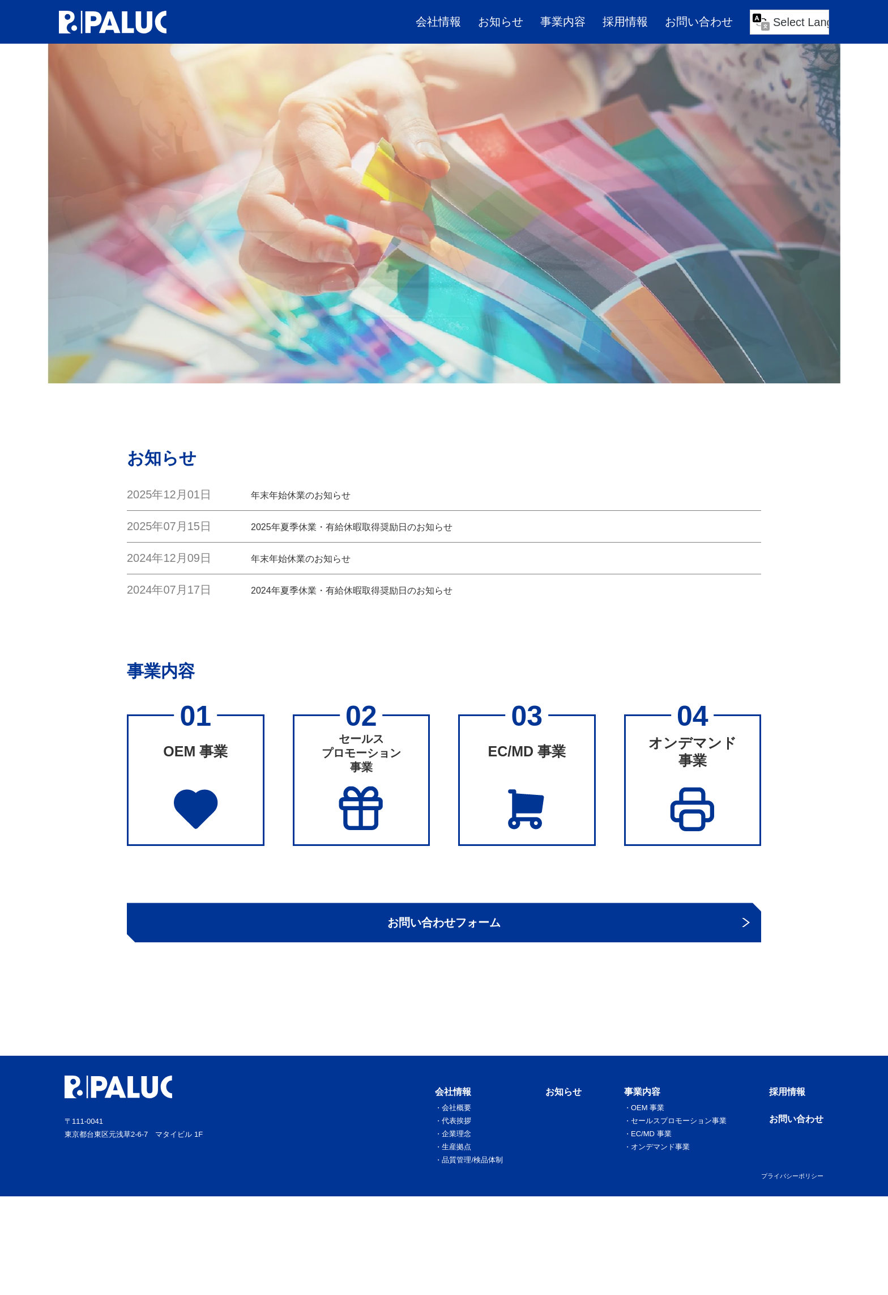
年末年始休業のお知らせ (313, 494)
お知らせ (500, 21)
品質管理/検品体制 (482, 1201)
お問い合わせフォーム (444, 953)
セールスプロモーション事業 (682, 1164)
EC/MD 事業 (657, 1176)
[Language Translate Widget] (789, 22)
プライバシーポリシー (792, 1217)
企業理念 (467, 1176)
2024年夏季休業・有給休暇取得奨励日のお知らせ (377, 589)
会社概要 (467, 1152)
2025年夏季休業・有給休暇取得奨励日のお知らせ (377, 526)
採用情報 (625, 21)
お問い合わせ (699, 21)
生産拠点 (467, 1189)
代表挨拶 (467, 1164)
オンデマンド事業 (665, 1189)
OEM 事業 (653, 1152)
